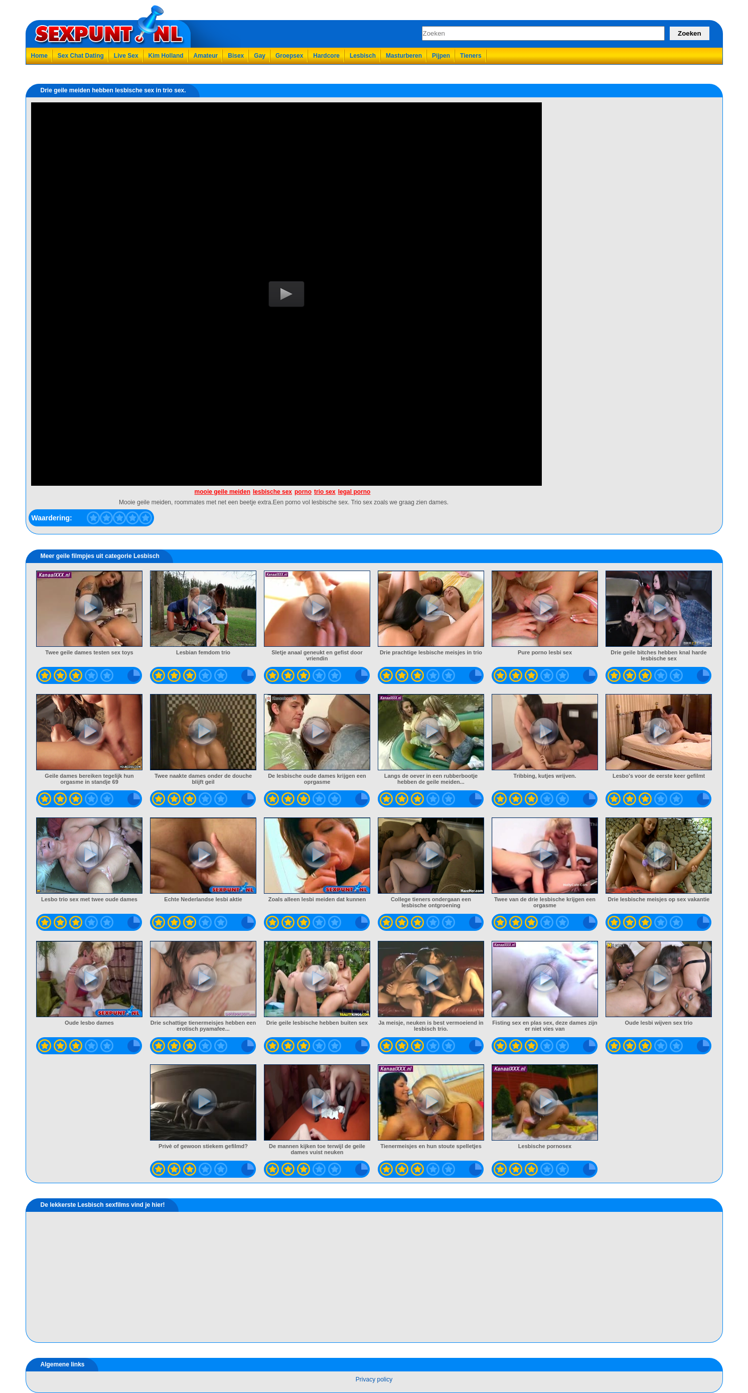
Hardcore (326, 55)
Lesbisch (363, 55)
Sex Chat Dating (81, 55)
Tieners (470, 55)
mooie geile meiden (222, 491)
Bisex (236, 55)
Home (39, 55)
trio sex (325, 491)
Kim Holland (166, 55)
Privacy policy (374, 1379)
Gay (259, 55)
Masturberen (404, 55)
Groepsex (289, 55)
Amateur (206, 55)
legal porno (354, 491)
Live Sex (126, 55)
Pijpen (441, 55)
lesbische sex (272, 491)
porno (303, 491)
